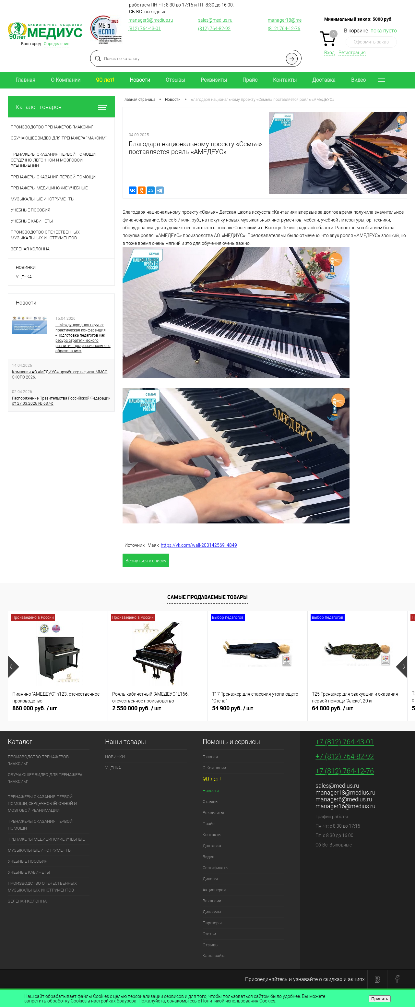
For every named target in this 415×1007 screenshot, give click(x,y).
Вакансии (212, 900)
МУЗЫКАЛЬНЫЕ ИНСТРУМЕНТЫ (40, 850)
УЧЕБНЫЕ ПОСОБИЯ (27, 861)
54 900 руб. (257, 711)
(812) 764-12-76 (284, 28)
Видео (358, 80)
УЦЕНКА (24, 276)
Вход (329, 52)
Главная (25, 80)
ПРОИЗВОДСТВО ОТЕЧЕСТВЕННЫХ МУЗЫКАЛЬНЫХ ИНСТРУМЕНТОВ (42, 887)
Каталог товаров (61, 106)
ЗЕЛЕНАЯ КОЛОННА (27, 901)
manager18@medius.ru (291, 20)
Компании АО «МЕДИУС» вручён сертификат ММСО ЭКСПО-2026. (59, 374)
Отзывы (175, 80)
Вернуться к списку (145, 560)
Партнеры (212, 922)
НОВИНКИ (26, 267)
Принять (379, 998)
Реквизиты (214, 80)
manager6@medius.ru (150, 20)
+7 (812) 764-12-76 (344, 771)
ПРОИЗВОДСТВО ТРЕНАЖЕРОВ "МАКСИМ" (38, 760)
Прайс (250, 80)
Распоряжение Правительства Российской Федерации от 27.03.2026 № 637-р (61, 401)
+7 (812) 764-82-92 (344, 756)
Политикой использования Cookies (238, 1000)
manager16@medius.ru (345, 806)
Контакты (285, 80)
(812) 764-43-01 (144, 28)
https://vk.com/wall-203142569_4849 (199, 545)
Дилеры (210, 878)
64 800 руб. (357, 711)
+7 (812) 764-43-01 (344, 741)
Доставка (324, 80)
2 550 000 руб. (157, 711)
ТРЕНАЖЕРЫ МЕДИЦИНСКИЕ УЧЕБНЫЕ (46, 839)
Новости (140, 80)
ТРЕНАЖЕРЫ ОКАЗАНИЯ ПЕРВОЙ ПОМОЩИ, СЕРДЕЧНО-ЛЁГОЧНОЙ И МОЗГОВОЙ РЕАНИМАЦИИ (42, 803)
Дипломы (212, 911)
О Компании (65, 80)
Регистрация (352, 52)
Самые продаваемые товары (207, 597)
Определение (56, 43)
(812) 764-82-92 (214, 28)
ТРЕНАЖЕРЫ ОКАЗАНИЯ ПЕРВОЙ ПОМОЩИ (40, 825)
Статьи (209, 933)
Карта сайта (214, 955)
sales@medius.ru (215, 20)
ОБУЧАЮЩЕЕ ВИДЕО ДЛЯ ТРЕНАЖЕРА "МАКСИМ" (45, 778)
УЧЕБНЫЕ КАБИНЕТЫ (29, 872)
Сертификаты (216, 867)
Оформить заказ (371, 41)
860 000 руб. (57, 711)
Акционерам (215, 889)
